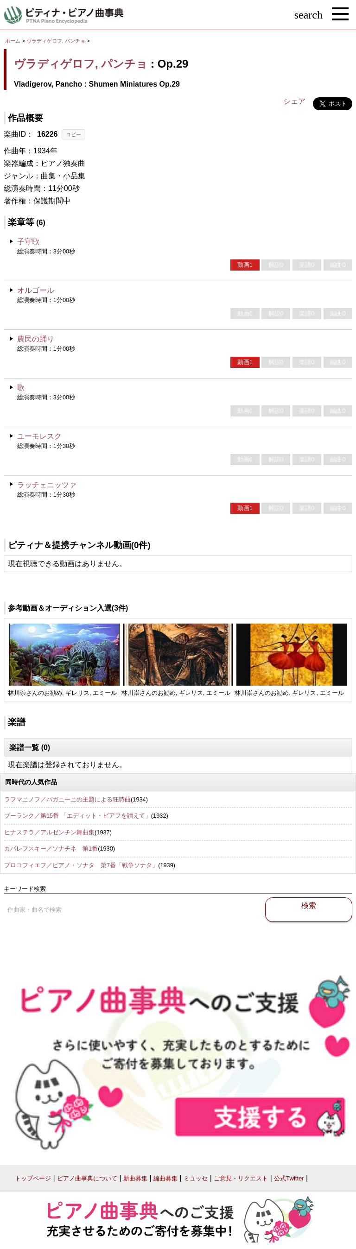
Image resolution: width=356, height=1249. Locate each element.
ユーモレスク (39, 436)
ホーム (12, 41)
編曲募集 (165, 1178)
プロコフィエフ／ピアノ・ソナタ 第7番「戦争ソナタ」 (81, 865)
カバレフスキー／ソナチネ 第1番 (51, 848)
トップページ (33, 1178)
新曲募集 (135, 1178)
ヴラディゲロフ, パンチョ (55, 41)
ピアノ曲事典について (87, 1178)
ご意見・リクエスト (241, 1178)
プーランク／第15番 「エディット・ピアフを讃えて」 (77, 815)
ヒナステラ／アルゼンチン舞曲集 (49, 832)
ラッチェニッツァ (46, 485)
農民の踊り (35, 339)
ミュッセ (196, 1178)
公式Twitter (289, 1178)
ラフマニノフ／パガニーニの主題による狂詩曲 (67, 799)
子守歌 (28, 242)
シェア (294, 101)
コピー (73, 134)
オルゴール (35, 290)
